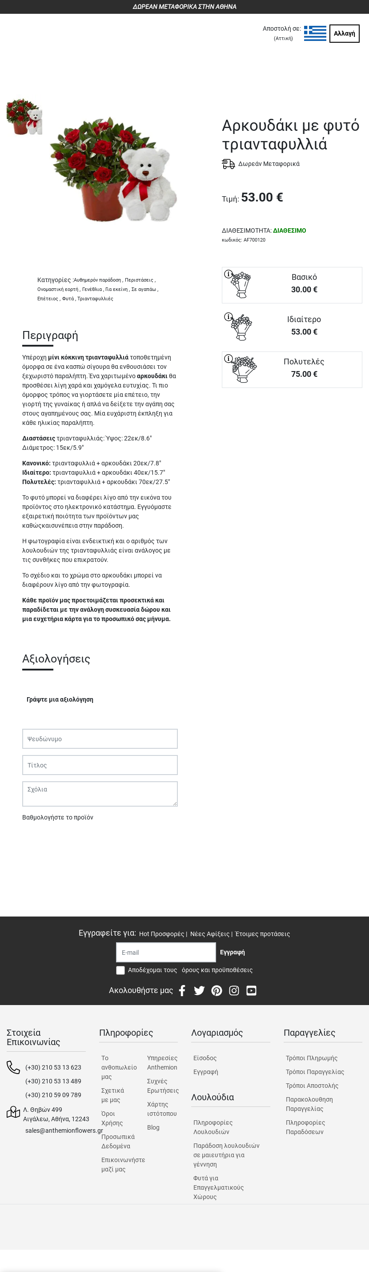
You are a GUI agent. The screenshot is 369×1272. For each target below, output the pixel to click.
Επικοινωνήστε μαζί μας (116, 1164)
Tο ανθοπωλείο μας (116, 1067)
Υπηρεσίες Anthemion (162, 1062)
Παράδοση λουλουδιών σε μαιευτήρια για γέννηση (226, 1155)
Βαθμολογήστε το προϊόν (57, 817)
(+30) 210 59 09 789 (53, 1094)
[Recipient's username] (166, 952)
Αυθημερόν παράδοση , (98, 280)
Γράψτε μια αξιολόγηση (60, 699)
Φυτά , (69, 299)
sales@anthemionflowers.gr (64, 1130)
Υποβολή (39, 840)
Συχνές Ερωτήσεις (162, 1086)
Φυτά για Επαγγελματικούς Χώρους (218, 1187)
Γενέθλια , (93, 289)
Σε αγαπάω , (145, 289)
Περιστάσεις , (140, 280)
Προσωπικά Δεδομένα (116, 1141)
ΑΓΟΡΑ (292, 419)
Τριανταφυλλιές (95, 299)
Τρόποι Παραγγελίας (315, 1071)
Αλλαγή (344, 33)
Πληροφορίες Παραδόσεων (305, 1127)
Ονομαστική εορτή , (58, 289)
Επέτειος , (48, 299)
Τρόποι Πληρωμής (312, 1058)
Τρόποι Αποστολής (312, 1085)
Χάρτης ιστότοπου (162, 1109)
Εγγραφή (205, 1071)
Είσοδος (205, 1058)
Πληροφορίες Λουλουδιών (213, 1127)
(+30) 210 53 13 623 (53, 1067)
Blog (153, 1127)
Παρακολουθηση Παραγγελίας (309, 1104)
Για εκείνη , (117, 289)
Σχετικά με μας (112, 1095)
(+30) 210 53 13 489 (53, 1081)
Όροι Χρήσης (112, 1118)
